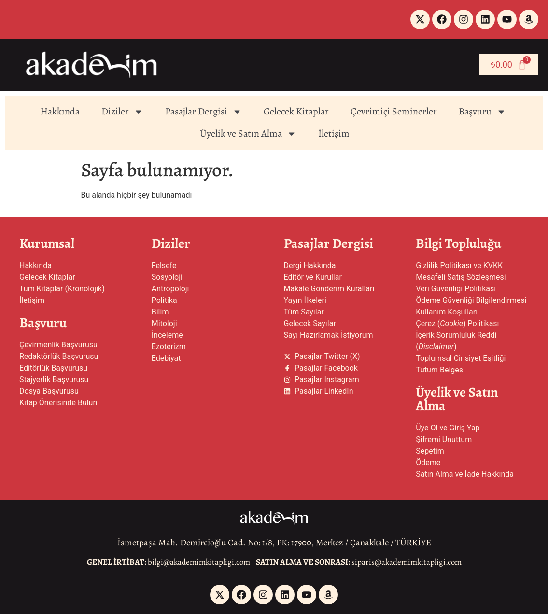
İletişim (334, 133)
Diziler (122, 111)
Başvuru (482, 111)
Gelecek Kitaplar (296, 111)
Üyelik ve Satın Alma (248, 133)
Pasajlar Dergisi (203, 111)
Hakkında (60, 111)
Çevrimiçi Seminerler (394, 111)
